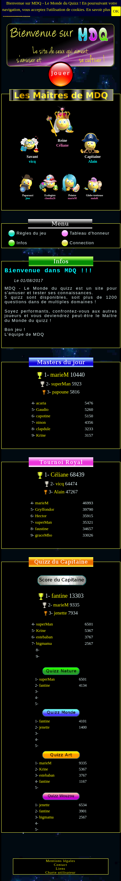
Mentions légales (60, 861)
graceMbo (43, 535)
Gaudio (42, 409)
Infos (17, 242)
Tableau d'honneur (86, 233)
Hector (40, 515)
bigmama (44, 643)
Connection (78, 242)
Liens (60, 868)
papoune (61, 391)
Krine (41, 435)
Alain (60, 491)
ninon (41, 422)
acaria (41, 403)
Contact (60, 864)
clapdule (43, 428)
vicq (60, 483)
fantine (60, 596)
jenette (61, 612)
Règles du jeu (27, 233)
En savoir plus (98, 9)
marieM (60, 375)
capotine (43, 415)
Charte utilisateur (60, 872)
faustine (41, 528)
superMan (61, 383)
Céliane (60, 474)
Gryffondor (44, 509)
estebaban (44, 636)
